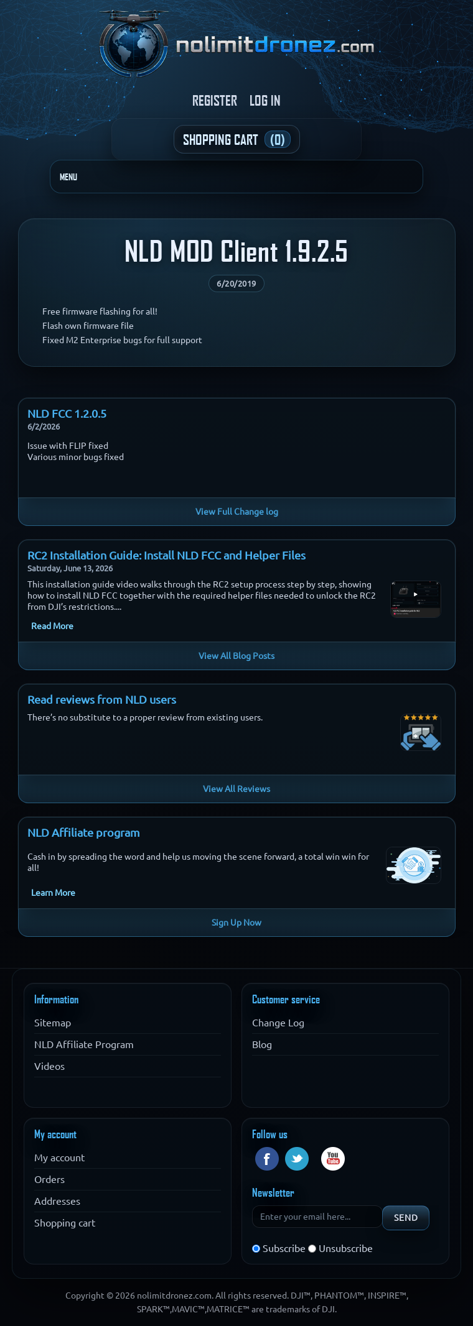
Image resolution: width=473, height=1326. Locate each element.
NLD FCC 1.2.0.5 (66, 413)
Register (214, 100)
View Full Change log (236, 512)
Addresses (57, 1201)
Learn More (53, 893)
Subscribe (284, 1248)
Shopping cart (64, 1222)
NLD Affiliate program (83, 832)
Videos (49, 1066)
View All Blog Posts (236, 656)
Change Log (278, 1022)
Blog (262, 1044)
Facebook (267, 1159)
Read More (52, 626)
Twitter (297, 1159)
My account (59, 1157)
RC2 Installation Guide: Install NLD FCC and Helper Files (166, 555)
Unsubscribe (346, 1248)
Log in (265, 100)
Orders (49, 1179)
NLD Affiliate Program (84, 1044)
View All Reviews (236, 789)
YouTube (333, 1159)
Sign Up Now (236, 923)
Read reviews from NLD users (101, 699)
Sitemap (52, 1022)
